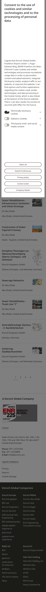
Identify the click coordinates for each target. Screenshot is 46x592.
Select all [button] (23, 164)
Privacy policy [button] (23, 177)
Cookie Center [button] (23, 184)
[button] (40, 112)
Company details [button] (23, 190)
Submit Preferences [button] (23, 171)
